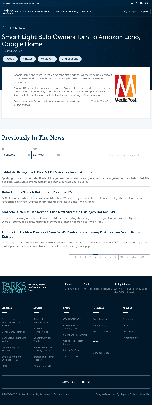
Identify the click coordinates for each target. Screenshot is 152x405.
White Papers (44, 12)
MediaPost (47, 59)
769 (134, 257)
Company (73, 12)
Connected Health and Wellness (14, 339)
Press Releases (101, 319)
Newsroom (59, 12)
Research (20, 12)
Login (132, 11)
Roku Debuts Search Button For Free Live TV (37, 192)
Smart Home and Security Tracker (42, 349)
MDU (4, 366)
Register (143, 11)
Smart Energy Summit (75, 335)
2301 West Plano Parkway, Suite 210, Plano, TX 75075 (130, 290)
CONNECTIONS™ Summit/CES (72, 327)
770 (142, 257)
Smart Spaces (70, 357)
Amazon (28, 59)
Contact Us (87, 12)
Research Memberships (40, 321)
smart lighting (70, 59)
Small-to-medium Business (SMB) (11, 358)
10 (121, 257)
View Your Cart (101, 353)
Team (126, 326)
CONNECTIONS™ (72, 319)
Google (10, 59)
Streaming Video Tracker (42, 339)
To (3, 149)
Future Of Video (71, 350)
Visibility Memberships (40, 330)
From (34, 149)
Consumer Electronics (13, 332)
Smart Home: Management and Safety (11, 322)
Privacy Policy (130, 338)
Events (31, 12)
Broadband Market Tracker (43, 358)
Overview (128, 319)
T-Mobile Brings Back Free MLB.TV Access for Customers (47, 172)
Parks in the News (102, 332)
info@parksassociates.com (96, 289)
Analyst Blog (99, 326)
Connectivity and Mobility (11, 349)
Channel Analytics (43, 366)
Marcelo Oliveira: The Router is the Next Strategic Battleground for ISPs (58, 212)
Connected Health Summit (73, 342)
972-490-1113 (72, 289)
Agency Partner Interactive (135, 394)
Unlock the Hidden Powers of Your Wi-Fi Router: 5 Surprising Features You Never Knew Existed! (71, 234)
